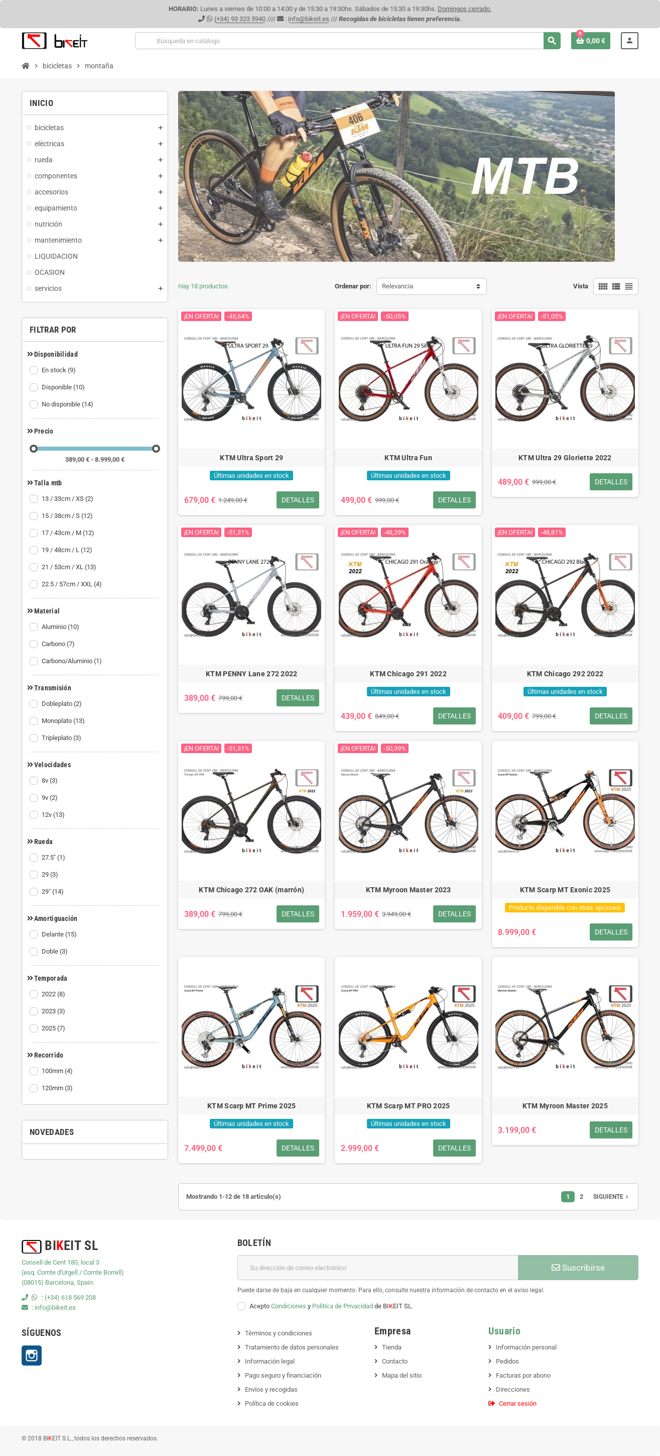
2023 (54, 1011)
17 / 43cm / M (69, 533)
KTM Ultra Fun (408, 458)
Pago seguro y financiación (283, 1375)
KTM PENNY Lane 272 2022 (251, 674)
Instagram (32, 1355)
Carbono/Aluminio (72, 661)
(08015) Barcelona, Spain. (58, 1282)
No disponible (68, 404)
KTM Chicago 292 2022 (565, 674)
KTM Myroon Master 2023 (408, 890)
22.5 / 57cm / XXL (72, 584)
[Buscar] (347, 40)
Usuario (504, 1331)
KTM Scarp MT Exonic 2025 (565, 890)
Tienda (392, 1347)
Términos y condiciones (278, 1333)
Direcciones (513, 1389)
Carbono (59, 644)
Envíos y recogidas (271, 1389)
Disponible (64, 387)
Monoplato (64, 721)
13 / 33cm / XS (68, 499)
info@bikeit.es (308, 19)
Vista (580, 286)
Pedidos (507, 1361)
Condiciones (288, 1306)
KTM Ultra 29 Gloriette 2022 (565, 458)
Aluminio (61, 627)
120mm (58, 1088)
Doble (55, 952)
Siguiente (611, 1196)
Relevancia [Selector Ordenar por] (397, 286)
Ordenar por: (353, 286)
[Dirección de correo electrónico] (377, 1267)
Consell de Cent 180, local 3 (60, 1262)
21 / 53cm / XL (70, 567)
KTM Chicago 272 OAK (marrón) (251, 890)
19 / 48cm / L (68, 550)
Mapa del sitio (402, 1375)
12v (54, 815)
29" (53, 892)
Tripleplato (62, 738)
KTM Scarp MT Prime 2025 (251, 1106)
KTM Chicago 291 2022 (408, 674)
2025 (54, 1028)
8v (50, 781)
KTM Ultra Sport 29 (251, 458)
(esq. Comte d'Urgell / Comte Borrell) (73, 1272)
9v (50, 798)
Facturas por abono (523, 1375)
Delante (60, 934)
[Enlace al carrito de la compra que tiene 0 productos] (590, 40)
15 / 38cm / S (68, 516)
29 (51, 875)
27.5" (54, 858)
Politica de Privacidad (342, 1306)
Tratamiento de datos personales (292, 1347)
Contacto (395, 1361)
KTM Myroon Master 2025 (565, 1106)
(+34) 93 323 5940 (240, 19)
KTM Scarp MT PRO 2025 (408, 1106)
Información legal (270, 1361)
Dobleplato (62, 704)
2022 (54, 994)
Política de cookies (272, 1403)
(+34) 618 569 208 (70, 1297)
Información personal (526, 1347)
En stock (59, 370)
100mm (58, 1071)
